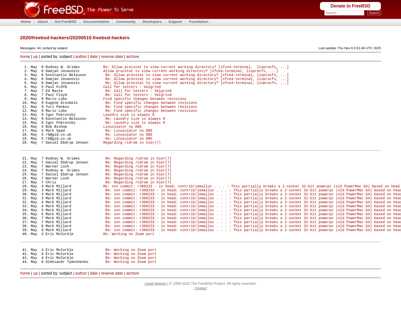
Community (126, 22)
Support (175, 22)
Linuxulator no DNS (122, 138)
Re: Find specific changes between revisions (151, 110)
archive (132, 56)
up (35, 56)
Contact (200, 324)
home (25, 56)
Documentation (96, 22)
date (93, 56)
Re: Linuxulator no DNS (128, 143)
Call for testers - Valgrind (132, 91)
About (43, 22)
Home (26, 22)
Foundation (198, 22)
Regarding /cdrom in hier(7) (132, 157)
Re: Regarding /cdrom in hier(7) (138, 175)
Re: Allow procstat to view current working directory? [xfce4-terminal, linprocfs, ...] (196, 67)
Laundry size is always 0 (128, 124)
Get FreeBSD (65, 22)
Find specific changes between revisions (144, 105)
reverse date (112, 56)
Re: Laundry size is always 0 (135, 128)
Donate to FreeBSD (350, 5)
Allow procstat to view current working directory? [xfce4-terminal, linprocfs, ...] (190, 72)
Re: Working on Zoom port (128, 265)
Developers (152, 22)
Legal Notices (155, 319)
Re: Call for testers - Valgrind (138, 95)
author (81, 56)
